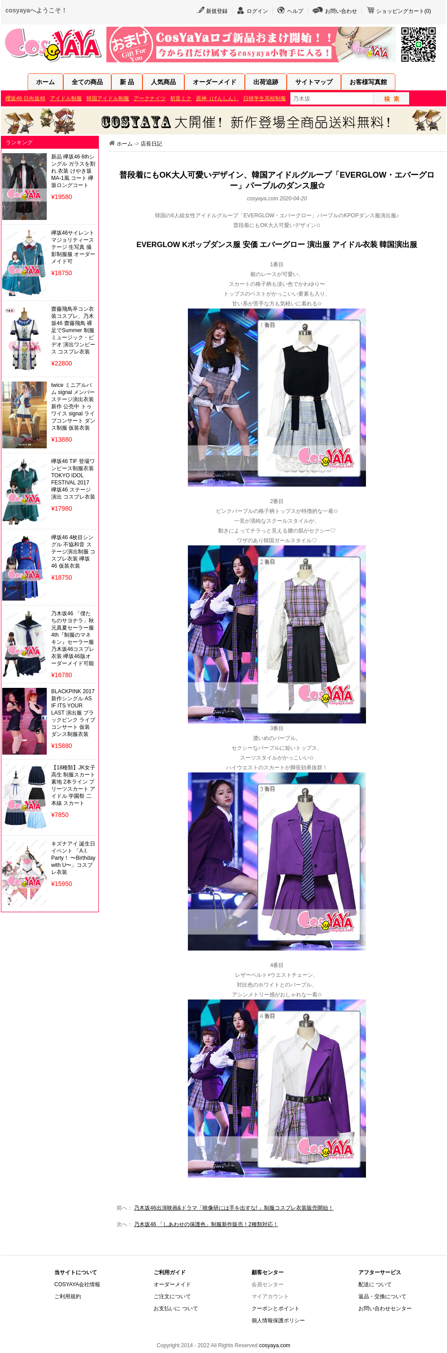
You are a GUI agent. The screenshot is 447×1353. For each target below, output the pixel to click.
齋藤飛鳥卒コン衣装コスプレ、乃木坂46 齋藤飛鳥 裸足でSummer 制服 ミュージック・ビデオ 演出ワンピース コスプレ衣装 (73, 330)
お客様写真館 (368, 81)
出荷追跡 (265, 81)
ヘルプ (295, 11)
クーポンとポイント (276, 1308)
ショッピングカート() (403, 11)
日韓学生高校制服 (264, 98)
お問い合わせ (341, 11)
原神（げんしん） (217, 98)
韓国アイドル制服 (107, 98)
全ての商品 (87, 81)
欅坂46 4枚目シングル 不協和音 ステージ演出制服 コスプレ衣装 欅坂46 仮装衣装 (73, 551)
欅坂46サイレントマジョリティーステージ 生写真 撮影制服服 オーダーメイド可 (73, 247)
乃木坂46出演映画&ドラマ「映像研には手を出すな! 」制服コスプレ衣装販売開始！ (233, 1208)
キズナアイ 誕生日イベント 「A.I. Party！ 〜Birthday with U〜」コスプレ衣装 (73, 858)
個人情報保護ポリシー (278, 1320)
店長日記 (151, 144)
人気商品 (163, 81)
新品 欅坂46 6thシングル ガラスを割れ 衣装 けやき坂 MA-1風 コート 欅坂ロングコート (73, 171)
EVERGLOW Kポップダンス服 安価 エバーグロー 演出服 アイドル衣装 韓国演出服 (277, 244)
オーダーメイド (214, 81)
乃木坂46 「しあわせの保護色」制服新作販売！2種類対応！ (206, 1224)
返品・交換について (382, 1296)
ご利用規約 (67, 1296)
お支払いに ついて (176, 1308)
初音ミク (180, 98)
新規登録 (217, 11)
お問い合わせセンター (385, 1308)
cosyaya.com (274, 1345)
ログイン (257, 11)
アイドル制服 (66, 98)
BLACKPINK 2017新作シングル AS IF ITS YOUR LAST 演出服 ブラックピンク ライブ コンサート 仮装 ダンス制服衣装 (73, 712)
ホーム (45, 81)
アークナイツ (150, 98)
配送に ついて (375, 1284)
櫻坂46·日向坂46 (25, 98)
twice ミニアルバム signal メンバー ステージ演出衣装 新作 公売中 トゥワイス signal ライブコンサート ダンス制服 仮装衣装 (73, 406)
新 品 (127, 81)
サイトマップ (314, 81)
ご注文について (172, 1296)
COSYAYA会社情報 (77, 1284)
